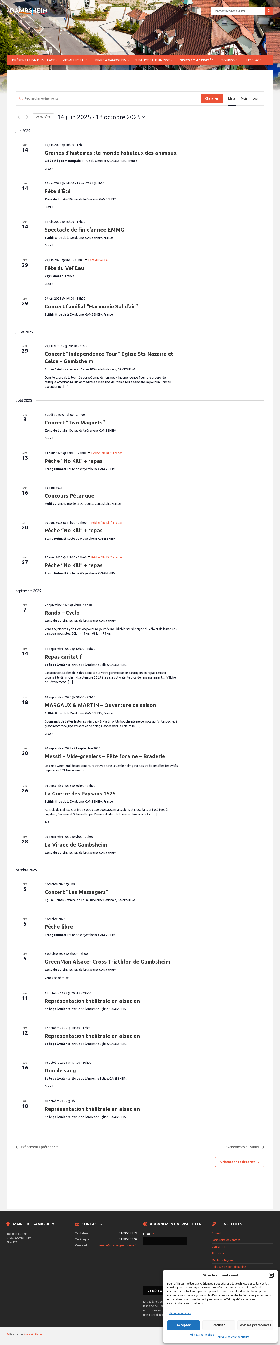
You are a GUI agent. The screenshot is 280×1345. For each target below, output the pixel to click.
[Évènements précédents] (18, 117)
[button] (271, 1275)
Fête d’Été (58, 191)
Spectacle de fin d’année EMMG (84, 230)
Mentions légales (222, 1260)
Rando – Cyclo (62, 613)
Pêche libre (59, 927)
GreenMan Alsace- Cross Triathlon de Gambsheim (107, 962)
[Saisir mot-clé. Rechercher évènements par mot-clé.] (108, 98)
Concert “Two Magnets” (75, 423)
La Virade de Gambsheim (76, 845)
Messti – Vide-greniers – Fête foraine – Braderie (105, 756)
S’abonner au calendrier (237, 1162)
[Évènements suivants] (27, 117)
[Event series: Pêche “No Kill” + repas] (105, 453)
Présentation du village (33, 60)
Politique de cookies (201, 1334)
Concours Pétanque (69, 496)
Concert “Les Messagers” (76, 892)
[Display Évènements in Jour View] (256, 98)
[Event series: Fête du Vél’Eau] (97, 260)
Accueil (216, 1233)
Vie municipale (75, 60)
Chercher (212, 98)
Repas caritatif (63, 657)
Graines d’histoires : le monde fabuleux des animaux (111, 153)
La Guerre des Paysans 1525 (80, 794)
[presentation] (161, 1265)
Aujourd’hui (43, 116)
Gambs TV (218, 1246)
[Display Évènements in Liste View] (232, 98)
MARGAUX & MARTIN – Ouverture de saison (100, 705)
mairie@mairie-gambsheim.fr (118, 1245)
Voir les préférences (255, 1325)
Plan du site (219, 1253)
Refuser (219, 1325)
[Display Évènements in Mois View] (244, 98)
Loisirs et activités (195, 60)
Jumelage (253, 60)
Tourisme (229, 60)
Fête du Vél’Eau (64, 268)
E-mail (149, 1233)
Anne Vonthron (33, 1334)
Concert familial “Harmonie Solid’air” (91, 306)
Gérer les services (180, 1313)
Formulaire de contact (226, 1239)
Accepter (184, 1325)
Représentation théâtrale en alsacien (92, 1001)
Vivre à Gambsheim (111, 60)
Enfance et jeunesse (152, 60)
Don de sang (60, 1071)
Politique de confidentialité (232, 1337)
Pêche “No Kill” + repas (74, 461)
